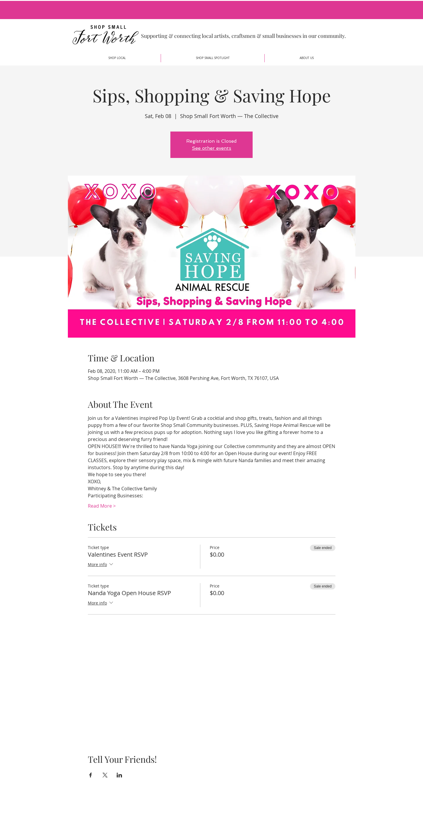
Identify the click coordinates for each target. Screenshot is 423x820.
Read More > (102, 506)
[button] (117, 58)
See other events (211, 148)
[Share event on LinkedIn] (119, 775)
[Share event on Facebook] (90, 775)
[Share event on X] (105, 775)
